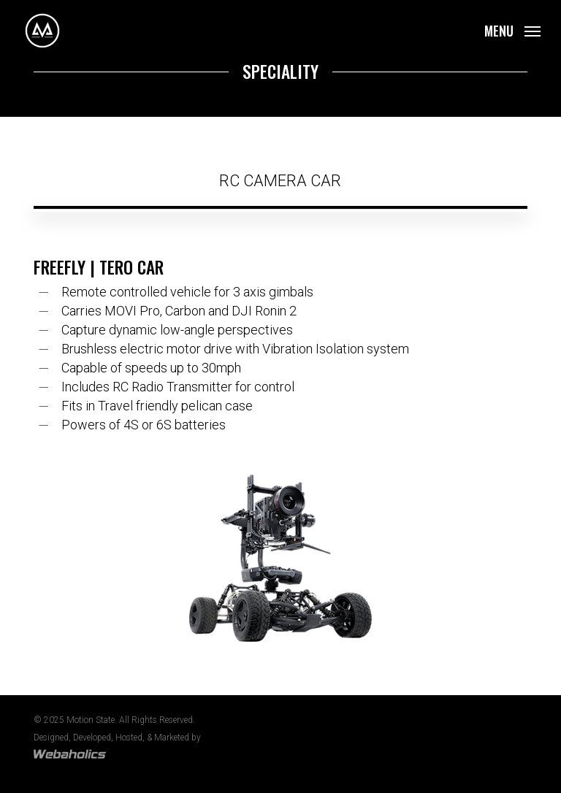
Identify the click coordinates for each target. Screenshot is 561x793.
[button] (512, 29)
